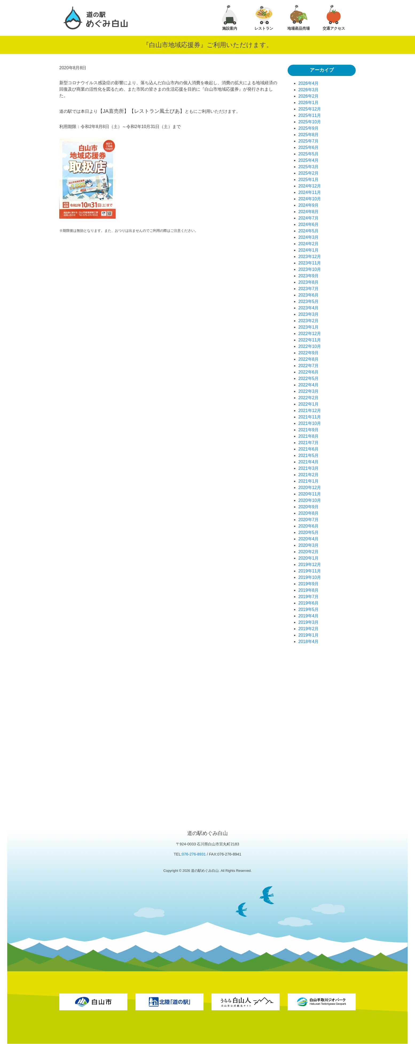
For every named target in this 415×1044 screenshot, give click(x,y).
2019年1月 (308, 635)
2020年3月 (308, 545)
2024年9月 (308, 205)
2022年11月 (309, 340)
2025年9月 (308, 128)
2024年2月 (308, 243)
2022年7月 (308, 365)
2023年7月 (308, 288)
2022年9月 (308, 352)
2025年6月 (308, 147)
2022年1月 (308, 404)
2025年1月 (308, 179)
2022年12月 (309, 333)
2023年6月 (308, 295)
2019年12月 (309, 564)
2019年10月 (309, 577)
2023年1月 (308, 327)
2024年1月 (308, 250)
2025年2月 (308, 173)
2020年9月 (308, 506)
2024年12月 (309, 186)
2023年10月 (309, 269)
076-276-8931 (194, 854)
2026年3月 (308, 89)
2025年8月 (308, 134)
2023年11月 (309, 263)
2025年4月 (308, 160)
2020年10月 (309, 500)
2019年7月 (308, 596)
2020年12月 (309, 487)
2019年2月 (308, 628)
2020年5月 (308, 532)
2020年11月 (309, 494)
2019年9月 (308, 583)
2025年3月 (308, 166)
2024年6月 (308, 224)
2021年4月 (308, 462)
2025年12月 (309, 109)
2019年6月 (308, 603)
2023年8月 (308, 282)
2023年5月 (308, 301)
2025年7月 (308, 141)
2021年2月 (308, 474)
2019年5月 (308, 609)
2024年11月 (309, 192)
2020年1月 (308, 558)
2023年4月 (308, 308)
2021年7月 (308, 442)
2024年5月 (308, 231)
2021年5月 (308, 455)
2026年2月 (308, 96)
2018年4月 (308, 641)
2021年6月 (308, 449)
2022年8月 (308, 359)
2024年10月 (309, 199)
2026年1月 (308, 102)
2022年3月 (308, 391)
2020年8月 (308, 513)
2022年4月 (308, 385)
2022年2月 (308, 397)
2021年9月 (308, 429)
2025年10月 (309, 122)
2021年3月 (308, 468)
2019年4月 (308, 616)
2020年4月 (308, 539)
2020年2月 (308, 551)
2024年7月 (308, 218)
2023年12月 (309, 256)
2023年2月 (308, 320)
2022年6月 (308, 372)
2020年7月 (308, 519)
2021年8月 (308, 436)
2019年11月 (309, 571)
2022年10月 (309, 346)
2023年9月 (308, 275)
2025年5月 (308, 154)
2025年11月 (309, 115)
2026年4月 (308, 83)
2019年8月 (308, 590)
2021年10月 (309, 423)
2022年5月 (308, 378)
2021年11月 (309, 417)
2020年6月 (308, 526)
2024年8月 (308, 211)
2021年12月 (309, 410)
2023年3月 (308, 314)
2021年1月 (308, 481)
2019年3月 (308, 622)
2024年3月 (308, 237)
